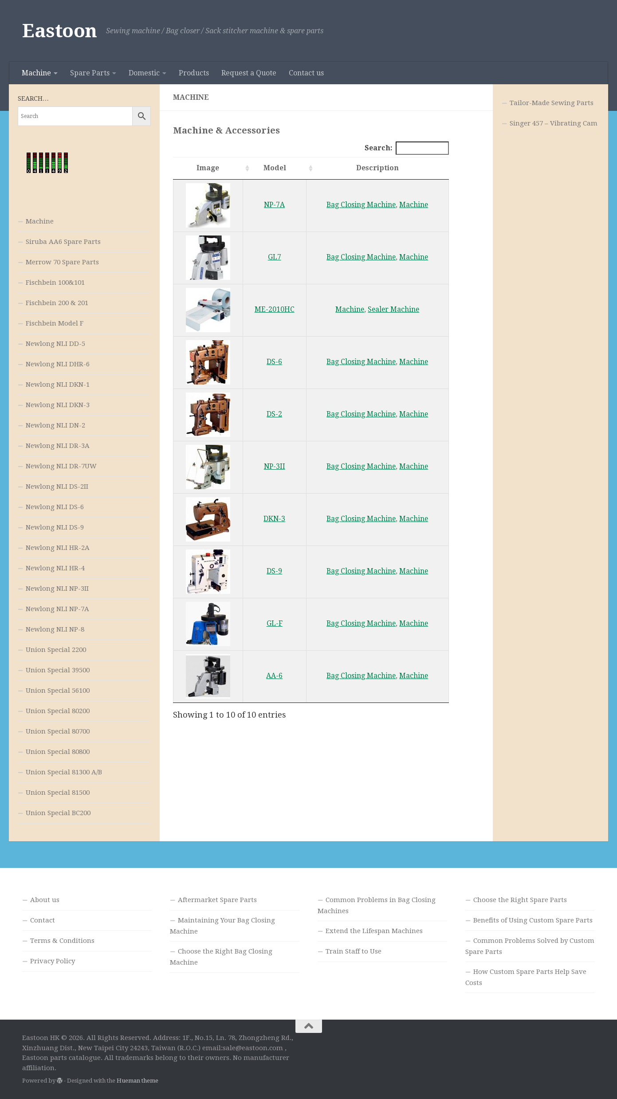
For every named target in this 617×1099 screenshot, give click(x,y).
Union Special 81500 (58, 793)
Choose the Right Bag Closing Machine (221, 956)
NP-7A (274, 204)
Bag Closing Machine (361, 204)
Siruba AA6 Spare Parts (63, 242)
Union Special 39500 (58, 670)
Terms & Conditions (62, 941)
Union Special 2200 (56, 650)
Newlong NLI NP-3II (57, 589)
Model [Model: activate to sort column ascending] (274, 168)
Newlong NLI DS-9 (55, 527)
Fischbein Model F (54, 323)
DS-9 (274, 571)
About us (44, 900)
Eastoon (59, 31)
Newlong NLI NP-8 (55, 629)
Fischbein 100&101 (55, 283)
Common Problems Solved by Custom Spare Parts (529, 946)
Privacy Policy (52, 961)
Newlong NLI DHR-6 (58, 364)
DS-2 (274, 414)
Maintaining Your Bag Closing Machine (222, 925)
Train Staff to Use (353, 951)
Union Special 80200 (58, 711)
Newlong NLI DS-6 (55, 507)
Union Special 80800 (58, 752)
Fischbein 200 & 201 (57, 303)
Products (194, 73)
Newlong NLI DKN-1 (58, 385)
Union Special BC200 (58, 813)
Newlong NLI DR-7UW (61, 466)
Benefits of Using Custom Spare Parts (533, 920)
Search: (407, 148)
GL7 (274, 257)
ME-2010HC (275, 309)
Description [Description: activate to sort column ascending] (377, 168)
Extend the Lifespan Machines (374, 931)
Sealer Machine (393, 309)
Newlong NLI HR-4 (55, 568)
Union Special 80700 (58, 731)
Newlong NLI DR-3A (58, 446)
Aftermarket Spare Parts (217, 900)
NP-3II (274, 466)
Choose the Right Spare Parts (520, 900)
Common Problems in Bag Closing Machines (377, 905)
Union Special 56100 (58, 691)
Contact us (306, 73)
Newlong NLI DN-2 (55, 425)
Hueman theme (137, 1080)
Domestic (144, 73)
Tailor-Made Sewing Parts (551, 103)
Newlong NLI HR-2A (58, 548)
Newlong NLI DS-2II (57, 487)
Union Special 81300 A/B (64, 772)
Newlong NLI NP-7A (57, 609)
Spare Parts (90, 73)
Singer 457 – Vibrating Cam (553, 123)
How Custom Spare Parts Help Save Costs (525, 977)
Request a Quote (248, 73)
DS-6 (274, 361)
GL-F (275, 623)
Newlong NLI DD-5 (55, 344)
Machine (36, 73)
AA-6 (274, 675)
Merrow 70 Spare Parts (62, 262)
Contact (42, 920)
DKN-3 (274, 518)
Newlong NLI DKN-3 (58, 405)
